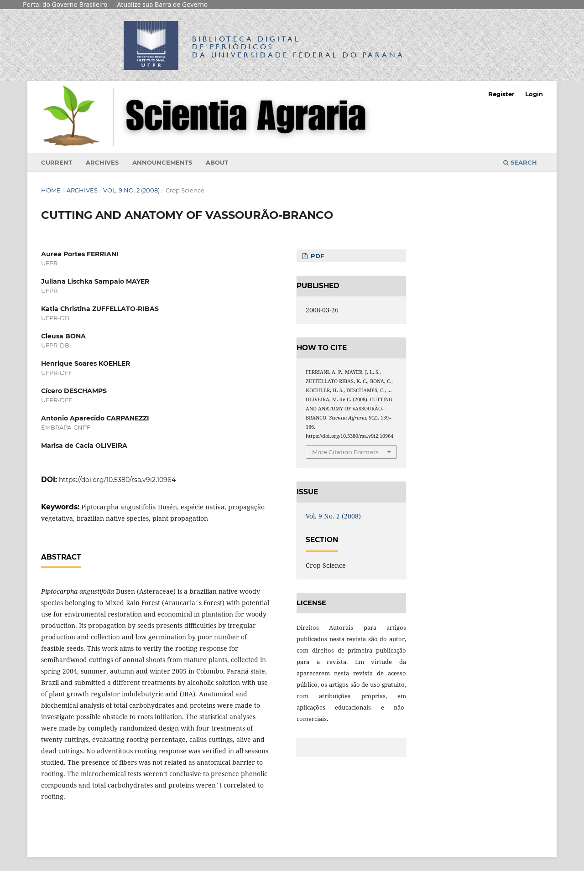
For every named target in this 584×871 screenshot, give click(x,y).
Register (501, 94)
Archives (102, 162)
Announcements (162, 162)
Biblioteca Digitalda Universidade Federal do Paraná (298, 47)
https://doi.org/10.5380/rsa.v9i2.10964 (117, 480)
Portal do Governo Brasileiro (65, 4)
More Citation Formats (345, 452)
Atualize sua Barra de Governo (162, 4)
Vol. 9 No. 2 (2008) (131, 190)
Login (534, 94)
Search (520, 162)
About (217, 162)
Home (51, 190)
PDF (316, 255)
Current (56, 162)
